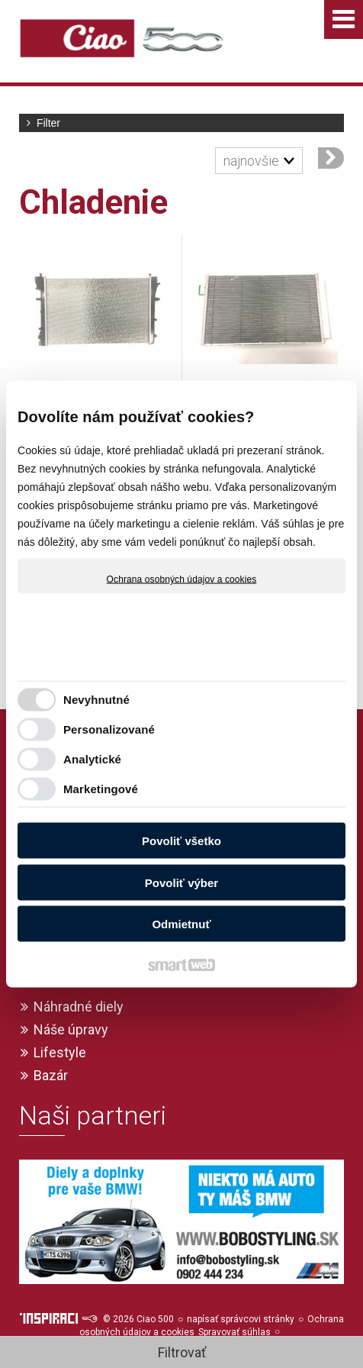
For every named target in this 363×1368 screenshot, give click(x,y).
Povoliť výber (181, 882)
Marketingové (100, 788)
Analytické (92, 758)
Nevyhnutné (96, 698)
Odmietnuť (181, 924)
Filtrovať (182, 1352)
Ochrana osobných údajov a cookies (182, 579)
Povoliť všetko (181, 840)
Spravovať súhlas (234, 1332)
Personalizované (109, 728)
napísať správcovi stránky (240, 1319)
